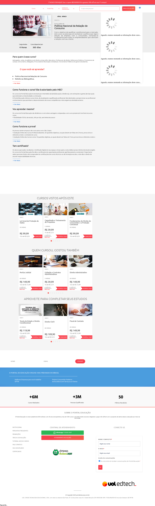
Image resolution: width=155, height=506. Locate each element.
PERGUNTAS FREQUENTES (20, 431)
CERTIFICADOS (17, 451)
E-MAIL (101, 449)
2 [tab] (53, 241)
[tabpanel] (30, 220)
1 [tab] (51, 241)
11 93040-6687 (64, 432)
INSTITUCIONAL (17, 427)
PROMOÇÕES (17, 434)
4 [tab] (57, 241)
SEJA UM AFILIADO (18, 448)
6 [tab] (58, 293)
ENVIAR (80, 361)
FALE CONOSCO (17, 445)
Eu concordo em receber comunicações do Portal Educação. (120, 461)
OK (100, 467)
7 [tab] (60, 293)
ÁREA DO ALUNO (128, 8)
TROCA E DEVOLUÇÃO (19, 438)
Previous (15, 219)
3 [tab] (55, 241)
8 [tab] (62, 293)
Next (95, 219)
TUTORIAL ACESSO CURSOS (21, 441)
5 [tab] (59, 241)
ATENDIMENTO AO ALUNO (62, 437)
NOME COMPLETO (105, 439)
